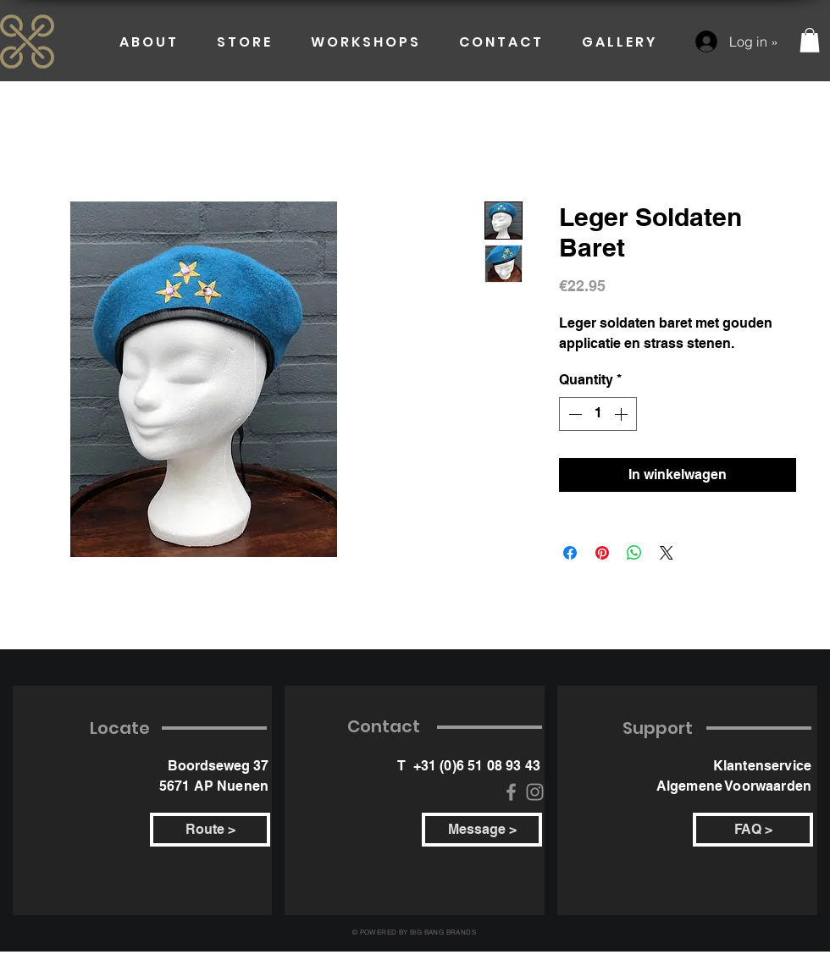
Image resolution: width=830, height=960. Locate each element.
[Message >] (482, 830)
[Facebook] (511, 792)
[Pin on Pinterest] (602, 553)
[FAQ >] (753, 830)
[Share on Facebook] (570, 553)
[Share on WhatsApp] (634, 553)
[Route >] (210, 830)
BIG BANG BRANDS (443, 932)
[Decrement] (573, 414)
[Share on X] (666, 553)
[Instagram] (534, 792)
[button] (810, 40)
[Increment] (622, 414)
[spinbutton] (598, 414)
